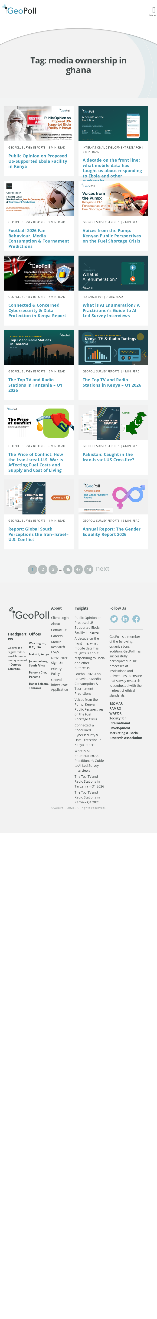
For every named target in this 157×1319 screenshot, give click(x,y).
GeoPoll (59, 808)
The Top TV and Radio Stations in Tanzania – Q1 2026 (35, 385)
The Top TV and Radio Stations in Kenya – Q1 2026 (112, 382)
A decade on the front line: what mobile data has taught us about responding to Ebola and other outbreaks (112, 170)
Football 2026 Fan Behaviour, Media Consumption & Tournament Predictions (38, 238)
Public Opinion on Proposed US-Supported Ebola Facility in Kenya (37, 161)
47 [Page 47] (78, 569)
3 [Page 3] (53, 569)
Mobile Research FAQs (58, 647)
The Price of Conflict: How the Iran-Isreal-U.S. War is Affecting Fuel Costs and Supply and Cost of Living (35, 462)
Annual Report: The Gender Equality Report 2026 (112, 531)
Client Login (60, 617)
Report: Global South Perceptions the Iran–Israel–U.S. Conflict (38, 534)
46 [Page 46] (68, 569)
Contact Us (59, 630)
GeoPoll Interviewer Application (59, 684)
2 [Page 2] (43, 569)
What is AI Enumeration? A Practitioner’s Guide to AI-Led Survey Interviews (111, 310)
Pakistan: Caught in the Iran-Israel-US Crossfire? (108, 456)
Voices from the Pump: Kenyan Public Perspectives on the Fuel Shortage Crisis (112, 236)
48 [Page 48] (88, 569)
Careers (57, 636)
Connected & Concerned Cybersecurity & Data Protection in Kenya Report (37, 310)
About (55, 623)
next (102, 568)
